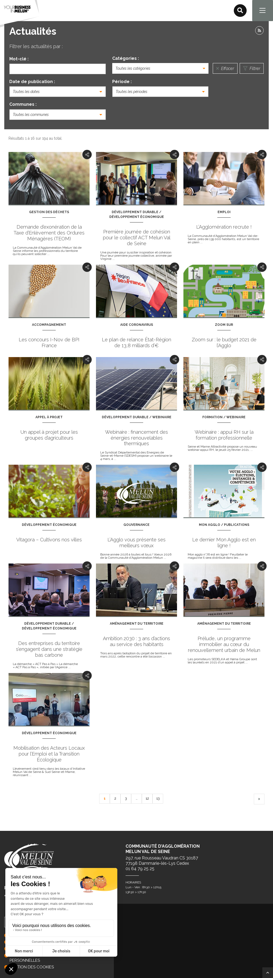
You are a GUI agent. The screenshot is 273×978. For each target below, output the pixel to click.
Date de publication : (32, 81)
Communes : (23, 104)
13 (158, 799)
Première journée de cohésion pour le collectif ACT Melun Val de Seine (136, 238)
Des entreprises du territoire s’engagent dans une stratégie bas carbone (49, 649)
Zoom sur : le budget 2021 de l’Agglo (224, 343)
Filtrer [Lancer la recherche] (251, 68)
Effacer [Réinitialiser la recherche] (225, 68)
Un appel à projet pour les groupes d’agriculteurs (49, 435)
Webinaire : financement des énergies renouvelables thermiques (136, 438)
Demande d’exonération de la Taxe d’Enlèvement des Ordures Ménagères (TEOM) (49, 233)
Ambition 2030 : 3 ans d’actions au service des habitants (136, 641)
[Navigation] (262, 10)
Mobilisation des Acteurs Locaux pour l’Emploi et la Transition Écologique (49, 754)
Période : (122, 81)
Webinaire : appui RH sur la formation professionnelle (224, 435)
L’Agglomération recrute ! (224, 227)
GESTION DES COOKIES (32, 967)
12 (147, 799)
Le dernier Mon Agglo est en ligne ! (224, 543)
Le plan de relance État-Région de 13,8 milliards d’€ (136, 343)
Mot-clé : (19, 59)
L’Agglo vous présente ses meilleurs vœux (136, 543)
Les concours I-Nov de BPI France (49, 343)
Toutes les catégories (132, 68)
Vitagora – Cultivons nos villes (49, 540)
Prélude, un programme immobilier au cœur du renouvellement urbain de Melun (224, 644)
